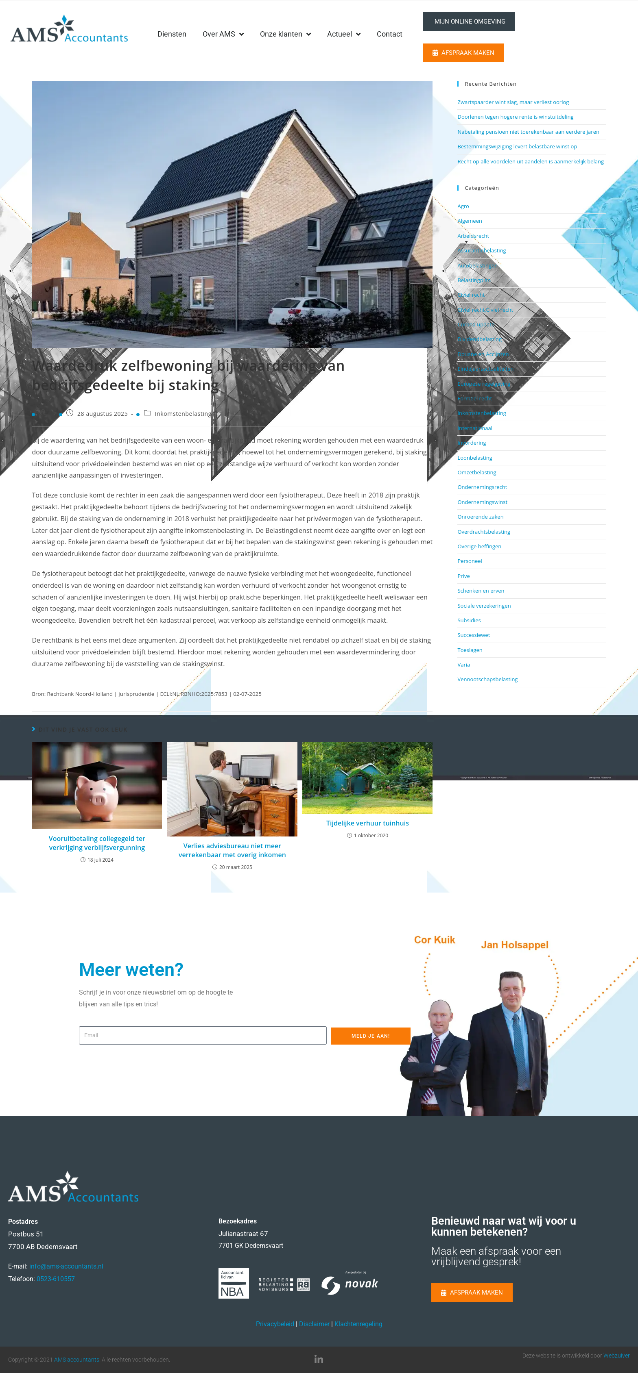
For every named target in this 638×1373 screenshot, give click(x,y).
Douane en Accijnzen (483, 354)
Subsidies (469, 620)
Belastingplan (474, 280)
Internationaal (474, 428)
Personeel (469, 561)
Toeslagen (469, 650)
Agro (463, 206)
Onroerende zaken (480, 516)
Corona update (475, 324)
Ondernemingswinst (482, 502)
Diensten (233, 34)
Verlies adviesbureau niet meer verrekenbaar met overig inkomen (232, 850)
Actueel (405, 34)
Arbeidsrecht (473, 235)
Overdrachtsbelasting (483, 531)
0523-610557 (56, 1279)
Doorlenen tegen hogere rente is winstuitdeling (515, 116)
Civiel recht (471, 294)
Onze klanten (347, 34)
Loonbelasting (474, 457)
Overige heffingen (479, 546)
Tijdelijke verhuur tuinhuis (367, 823)
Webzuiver (616, 1355)
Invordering (471, 442)
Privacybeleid (275, 1324)
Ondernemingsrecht (482, 487)
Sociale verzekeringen (484, 605)
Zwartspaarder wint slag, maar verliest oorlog (513, 102)
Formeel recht (474, 398)
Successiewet (473, 635)
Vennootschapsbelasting (487, 679)
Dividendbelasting (479, 339)
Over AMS (285, 34)
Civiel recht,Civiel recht (485, 309)
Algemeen (469, 220)
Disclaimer (314, 1324)
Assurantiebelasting (481, 250)
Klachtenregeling (358, 1324)
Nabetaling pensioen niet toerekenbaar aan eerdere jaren (528, 131)
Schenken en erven (480, 590)
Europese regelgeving (483, 383)
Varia (463, 664)
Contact (451, 34)
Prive (463, 576)
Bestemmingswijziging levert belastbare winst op (517, 146)
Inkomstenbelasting (183, 413)
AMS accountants (76, 1359)
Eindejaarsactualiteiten (485, 368)
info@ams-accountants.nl (66, 1266)
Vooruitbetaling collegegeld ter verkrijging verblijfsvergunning (97, 843)
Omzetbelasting (476, 472)
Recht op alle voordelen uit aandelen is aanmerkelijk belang (530, 161)
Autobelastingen (477, 265)
